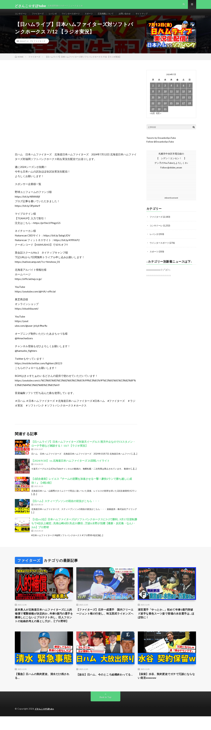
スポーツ (97, 16)
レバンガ (57, 16)
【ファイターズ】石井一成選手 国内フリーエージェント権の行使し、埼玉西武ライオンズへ (105, 620)
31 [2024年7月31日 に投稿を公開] (165, 115)
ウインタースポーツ (77, 16)
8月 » (159, 119)
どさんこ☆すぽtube (45, 722)
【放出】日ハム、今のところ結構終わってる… (105, 689)
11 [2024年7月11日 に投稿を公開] (171, 97)
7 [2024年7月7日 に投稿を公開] (189, 91)
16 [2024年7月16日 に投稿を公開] (159, 103)
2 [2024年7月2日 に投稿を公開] (159, 91)
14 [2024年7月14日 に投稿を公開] (189, 97)
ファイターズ (41, 16)
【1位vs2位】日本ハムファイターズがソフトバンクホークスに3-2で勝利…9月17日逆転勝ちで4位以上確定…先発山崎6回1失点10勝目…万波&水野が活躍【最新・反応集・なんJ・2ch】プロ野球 (84, 529)
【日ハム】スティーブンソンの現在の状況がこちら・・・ (65, 506)
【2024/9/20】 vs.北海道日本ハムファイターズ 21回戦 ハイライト (70, 466)
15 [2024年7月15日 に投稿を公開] (153, 103)
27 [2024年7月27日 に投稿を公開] (183, 109)
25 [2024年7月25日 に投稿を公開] (171, 109)
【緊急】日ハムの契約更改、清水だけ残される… (44, 689)
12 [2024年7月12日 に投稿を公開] (177, 97)
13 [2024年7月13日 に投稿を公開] (183, 97)
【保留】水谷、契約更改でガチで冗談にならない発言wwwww (167, 689)
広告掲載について (116, 16)
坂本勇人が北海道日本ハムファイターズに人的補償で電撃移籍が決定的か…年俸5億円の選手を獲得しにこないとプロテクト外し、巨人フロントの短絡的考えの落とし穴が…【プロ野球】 (44, 624)
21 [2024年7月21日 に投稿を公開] (189, 103)
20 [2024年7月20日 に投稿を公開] (183, 103)
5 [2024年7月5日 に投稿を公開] (177, 91)
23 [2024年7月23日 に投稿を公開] (159, 109)
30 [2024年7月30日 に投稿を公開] (159, 115)
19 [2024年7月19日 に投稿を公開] (177, 103)
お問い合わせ (138, 16)
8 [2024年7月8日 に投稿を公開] (153, 97)
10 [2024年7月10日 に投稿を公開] (165, 97)
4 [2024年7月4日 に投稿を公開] (171, 91)
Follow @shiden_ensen (171, 173)
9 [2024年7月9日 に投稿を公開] (159, 97)
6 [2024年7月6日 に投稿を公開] (183, 91)
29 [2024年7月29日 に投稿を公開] (153, 115)
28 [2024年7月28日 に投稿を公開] (189, 109)
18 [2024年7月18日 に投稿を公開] (171, 103)
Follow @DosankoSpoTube (160, 147)
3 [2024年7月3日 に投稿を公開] (165, 91)
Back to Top (105, 711)
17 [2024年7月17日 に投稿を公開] (165, 103)
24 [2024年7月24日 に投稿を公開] (165, 109)
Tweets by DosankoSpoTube (161, 144)
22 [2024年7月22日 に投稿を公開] (153, 109)
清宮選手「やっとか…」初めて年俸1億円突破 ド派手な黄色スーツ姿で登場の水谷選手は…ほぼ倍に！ (167, 620)
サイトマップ (157, 16)
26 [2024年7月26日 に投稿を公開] (177, 109)
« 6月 (152, 119)
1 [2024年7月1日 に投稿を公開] (153, 91)
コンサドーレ (22, 16)
